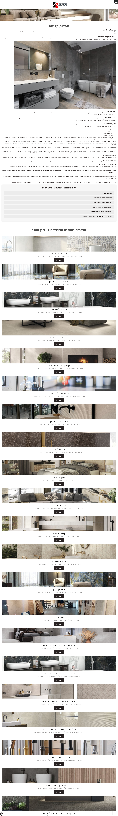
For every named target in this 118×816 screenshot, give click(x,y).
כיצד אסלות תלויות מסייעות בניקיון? (102, 202)
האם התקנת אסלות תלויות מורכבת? (102, 207)
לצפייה (59, 260)
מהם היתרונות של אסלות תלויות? (103, 198)
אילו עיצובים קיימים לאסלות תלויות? (101, 212)
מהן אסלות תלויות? (107, 193)
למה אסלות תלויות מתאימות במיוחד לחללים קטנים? (97, 216)
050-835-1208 (33, 153)
